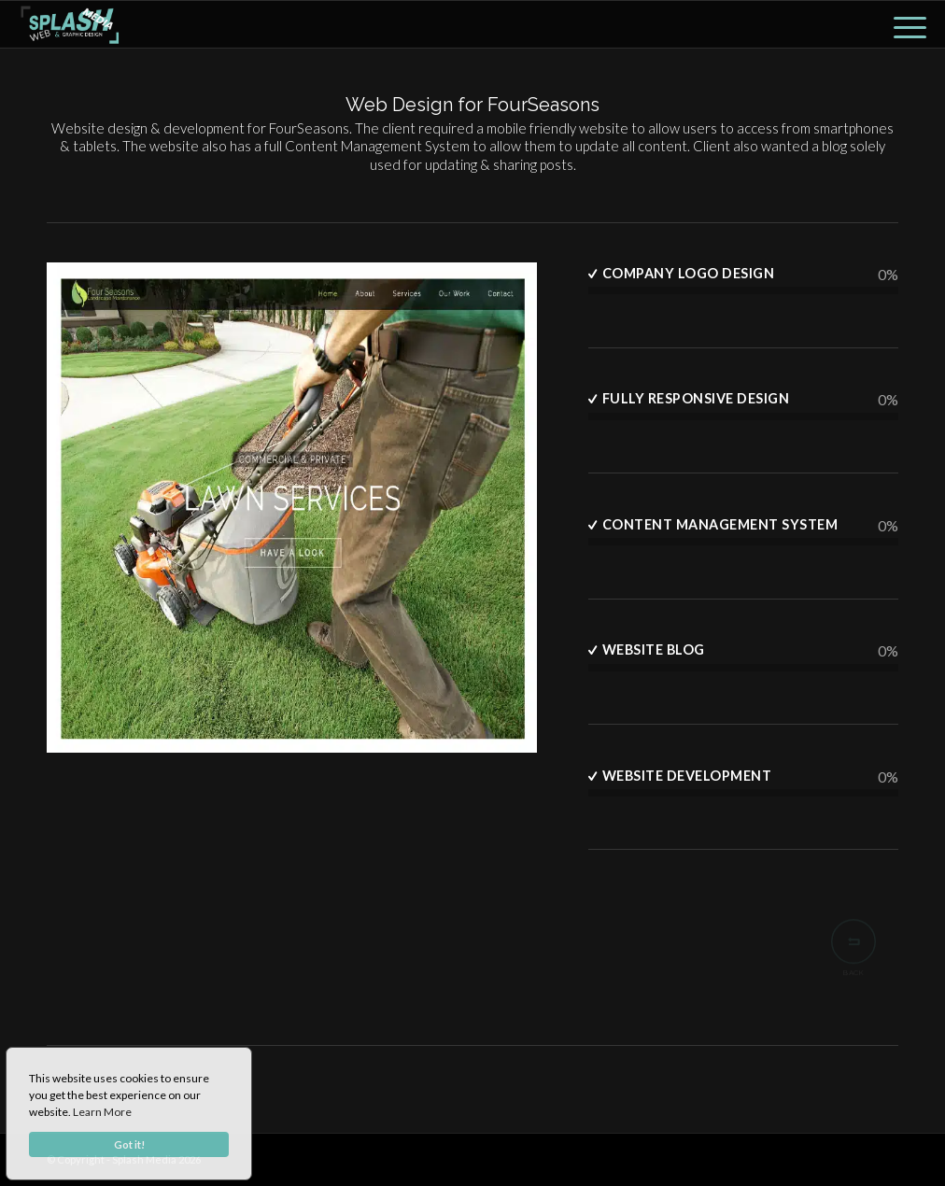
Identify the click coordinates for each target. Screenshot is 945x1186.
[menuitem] (904, 24)
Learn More (102, 1112)
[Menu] (904, 24)
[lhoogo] (69, 24)
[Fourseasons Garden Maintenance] (292, 511)
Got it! (129, 1144)
